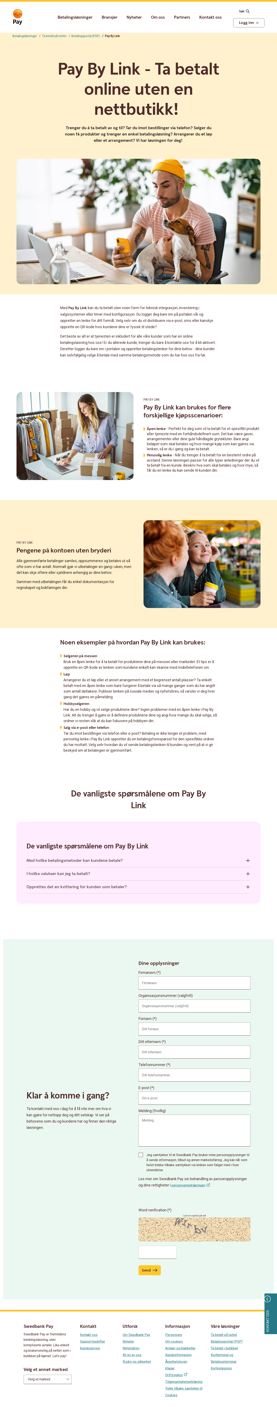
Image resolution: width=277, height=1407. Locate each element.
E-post (143, 1088)
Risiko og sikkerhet (137, 1362)
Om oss (158, 17)
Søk (245, 11)
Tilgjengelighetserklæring (183, 1382)
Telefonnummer (151, 1064)
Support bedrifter (92, 1342)
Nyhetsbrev (131, 1348)
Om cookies (174, 1342)
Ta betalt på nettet (54, 36)
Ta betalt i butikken (224, 1348)
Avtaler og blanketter (180, 1348)
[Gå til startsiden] (18, 17)
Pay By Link (152, 399)
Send (146, 1270)
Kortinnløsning (221, 1368)
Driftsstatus (174, 1375)
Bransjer (109, 17)
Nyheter (134, 17)
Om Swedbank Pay (136, 1335)
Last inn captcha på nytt (194, 1216)
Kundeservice (90, 1348)
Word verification (152, 1210)
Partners (182, 17)
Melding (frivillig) (152, 1111)
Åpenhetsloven (176, 1362)
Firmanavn (147, 972)
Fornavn (145, 1018)
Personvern (173, 1335)
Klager (170, 1368)
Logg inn (246, 22)
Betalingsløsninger (75, 17)
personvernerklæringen (188, 1185)
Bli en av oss (132, 1355)
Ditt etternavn (149, 1041)
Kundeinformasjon (178, 1355)
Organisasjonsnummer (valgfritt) (165, 995)
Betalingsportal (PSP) (85, 36)
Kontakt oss (210, 17)
